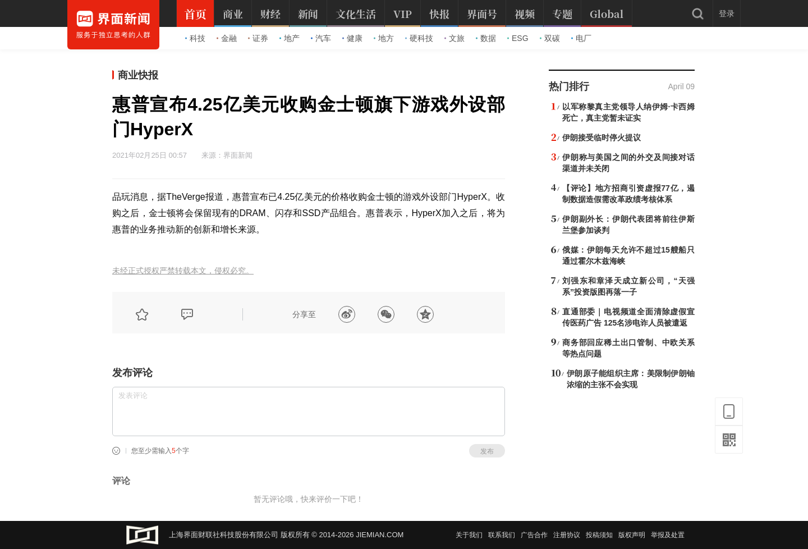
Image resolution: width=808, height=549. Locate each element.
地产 (289, 38)
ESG (518, 38)
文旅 (454, 38)
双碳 (550, 38)
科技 (195, 38)
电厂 (581, 38)
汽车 (321, 38)
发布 (487, 451)
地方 (384, 38)
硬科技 (419, 38)
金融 (227, 38)
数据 (486, 38)
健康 (352, 38)
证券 (258, 38)
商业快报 (138, 75)
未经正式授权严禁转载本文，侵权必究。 (183, 271)
